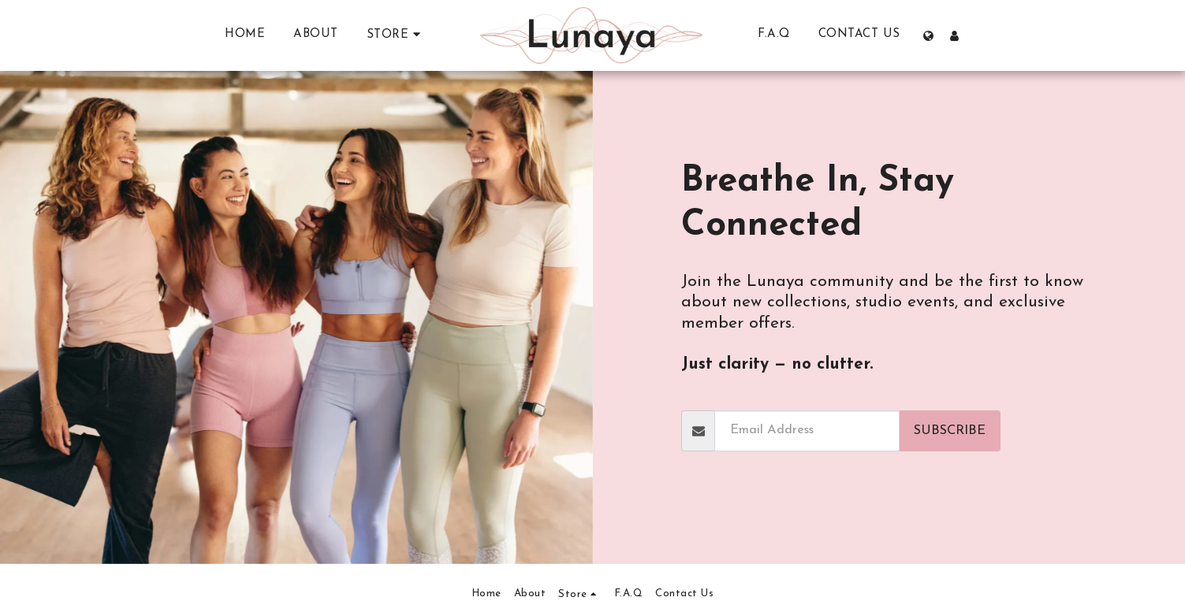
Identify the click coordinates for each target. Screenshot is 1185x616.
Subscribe (950, 431)
